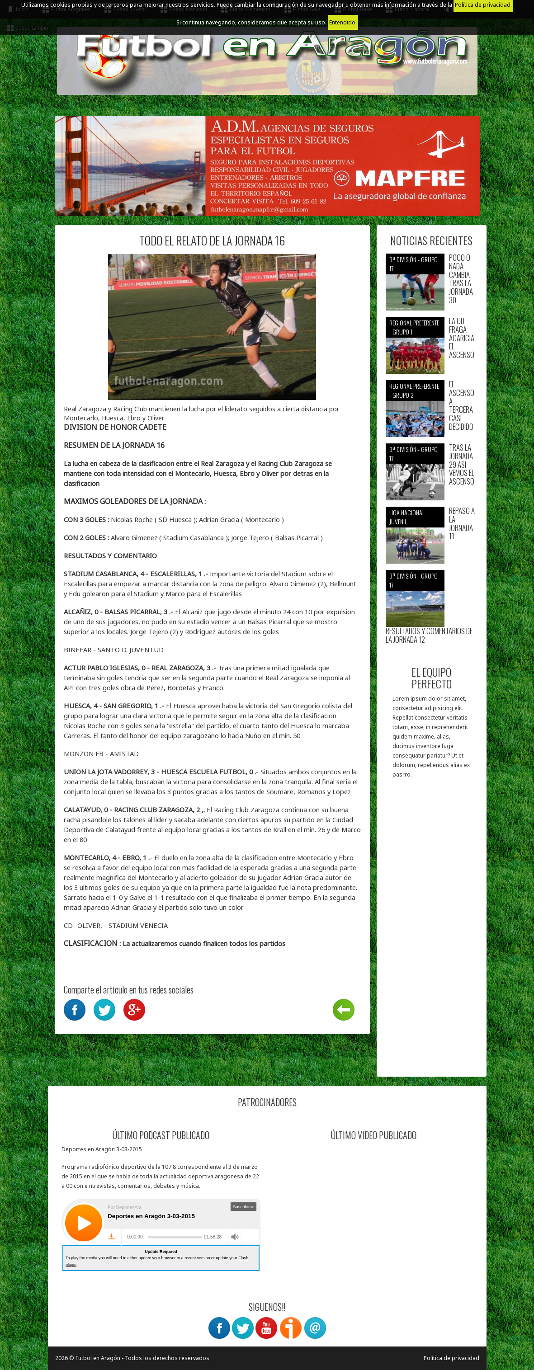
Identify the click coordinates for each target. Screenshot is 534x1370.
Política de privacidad (451, 1358)
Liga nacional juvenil (407, 517)
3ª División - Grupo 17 (413, 263)
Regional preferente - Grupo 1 (414, 327)
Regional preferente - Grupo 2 (414, 390)
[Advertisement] (431, 932)
